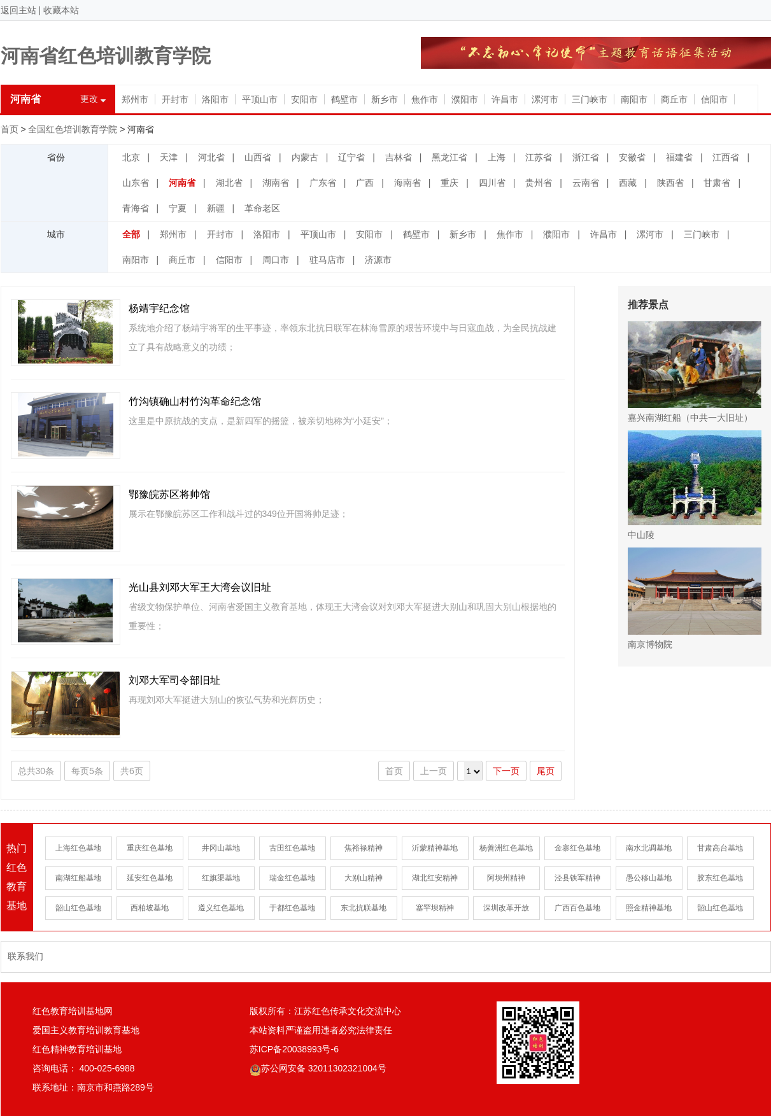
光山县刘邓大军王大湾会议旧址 (200, 587)
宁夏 (178, 208)
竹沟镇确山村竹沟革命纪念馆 (195, 401)
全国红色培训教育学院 (72, 129)
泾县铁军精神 (577, 877)
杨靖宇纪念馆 (159, 308)
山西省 (257, 157)
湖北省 (229, 183)
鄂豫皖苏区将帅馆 (169, 494)
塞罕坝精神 (435, 907)
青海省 (135, 208)
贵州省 (538, 183)
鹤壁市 (344, 99)
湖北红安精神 (435, 877)
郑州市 (135, 99)
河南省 (182, 183)
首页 (9, 129)
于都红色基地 (292, 907)
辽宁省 (351, 157)
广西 (365, 183)
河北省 (211, 157)
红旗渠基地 (221, 877)
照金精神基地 (649, 907)
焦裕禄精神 (363, 848)
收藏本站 (61, 10)
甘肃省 (717, 183)
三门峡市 (589, 99)
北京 (131, 157)
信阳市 (714, 99)
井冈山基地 (221, 848)
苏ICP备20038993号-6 (294, 1049)
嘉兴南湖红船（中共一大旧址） (694, 372)
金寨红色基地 (577, 848)
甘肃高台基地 (720, 848)
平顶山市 (260, 99)
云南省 (585, 183)
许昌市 (505, 99)
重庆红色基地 (150, 848)
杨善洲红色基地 (506, 848)
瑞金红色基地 (292, 877)
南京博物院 (694, 598)
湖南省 (275, 183)
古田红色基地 (292, 848)
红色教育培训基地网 (72, 1011)
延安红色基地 (150, 877)
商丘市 (674, 99)
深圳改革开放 (506, 907)
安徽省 (632, 157)
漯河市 (545, 99)
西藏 (628, 183)
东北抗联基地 (363, 907)
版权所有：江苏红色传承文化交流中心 (325, 1011)
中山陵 (694, 484)
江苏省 (538, 157)
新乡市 (384, 99)
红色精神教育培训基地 (77, 1049)
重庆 (449, 183)
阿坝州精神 (506, 877)
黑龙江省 (449, 157)
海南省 (407, 183)
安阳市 (304, 99)
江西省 (725, 157)
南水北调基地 (649, 848)
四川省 (492, 183)
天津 (169, 157)
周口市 (275, 260)
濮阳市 (464, 99)
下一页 (506, 771)
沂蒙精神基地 (435, 848)
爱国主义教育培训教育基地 (85, 1030)
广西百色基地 (577, 907)
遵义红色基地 (221, 907)
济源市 (378, 260)
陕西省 (670, 183)
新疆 (216, 208)
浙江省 (585, 157)
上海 (497, 157)
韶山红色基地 (78, 907)
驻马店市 (327, 260)
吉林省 (398, 157)
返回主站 (18, 10)
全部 (131, 234)
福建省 (679, 157)
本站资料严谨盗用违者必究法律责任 (321, 1030)
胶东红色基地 (720, 877)
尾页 (546, 771)
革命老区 (262, 208)
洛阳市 (215, 99)
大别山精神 (363, 877)
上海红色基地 (78, 848)
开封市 (175, 99)
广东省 (322, 183)
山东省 (135, 183)
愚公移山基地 (649, 877)
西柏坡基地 (150, 907)
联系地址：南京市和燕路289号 (93, 1087)
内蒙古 (305, 157)
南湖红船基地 (78, 877)
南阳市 (634, 99)
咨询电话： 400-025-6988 (83, 1068)
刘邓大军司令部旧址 (174, 680)
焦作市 (424, 99)
